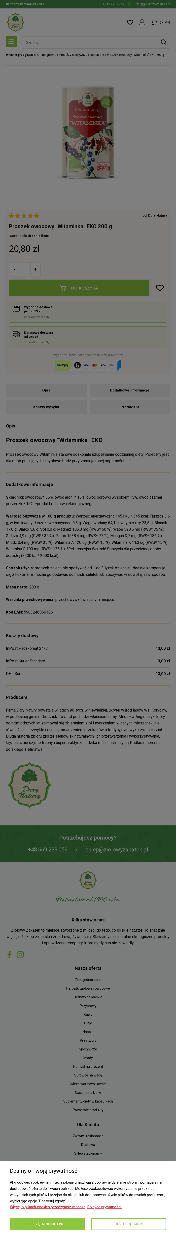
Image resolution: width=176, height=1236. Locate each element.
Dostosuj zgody (128, 1224)
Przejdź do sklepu (47, 1224)
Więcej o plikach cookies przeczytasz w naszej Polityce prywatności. (66, 1207)
